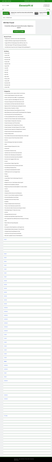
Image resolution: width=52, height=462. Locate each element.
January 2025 (7, 80)
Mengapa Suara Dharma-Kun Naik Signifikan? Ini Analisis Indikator (16, 186)
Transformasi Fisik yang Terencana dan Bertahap (13, 233)
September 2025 (7, 63)
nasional (6, 188)
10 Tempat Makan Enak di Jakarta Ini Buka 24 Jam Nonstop (15, 93)
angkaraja (6, 307)
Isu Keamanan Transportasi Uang (10, 150)
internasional (7, 148)
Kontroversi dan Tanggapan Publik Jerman (12, 159)
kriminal (6, 161)
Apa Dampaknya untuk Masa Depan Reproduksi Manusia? (14, 103)
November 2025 (7, 59)
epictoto (5, 280)
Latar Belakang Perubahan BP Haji (10, 167)
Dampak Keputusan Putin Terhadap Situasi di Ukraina (14, 125)
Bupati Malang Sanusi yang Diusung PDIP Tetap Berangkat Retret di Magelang (18, 112)
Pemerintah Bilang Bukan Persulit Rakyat (11, 197)
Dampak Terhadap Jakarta (9, 133)
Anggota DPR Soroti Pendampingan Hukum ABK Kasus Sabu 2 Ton (16, 42)
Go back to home (19, 31)
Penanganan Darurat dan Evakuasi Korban (12, 199)
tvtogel (5, 265)
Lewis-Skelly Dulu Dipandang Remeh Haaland (12, 169)
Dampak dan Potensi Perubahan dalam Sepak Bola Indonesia (15, 118)
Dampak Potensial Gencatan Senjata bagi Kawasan (13, 131)
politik (6, 220)
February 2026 (7, 53)
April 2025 (6, 74)
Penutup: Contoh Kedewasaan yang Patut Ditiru (13, 205)
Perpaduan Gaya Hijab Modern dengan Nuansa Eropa (14, 216)
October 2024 (7, 87)
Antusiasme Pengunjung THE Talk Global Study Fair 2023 (14, 101)
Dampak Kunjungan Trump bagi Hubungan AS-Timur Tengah (15, 127)
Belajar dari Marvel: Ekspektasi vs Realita (12, 108)
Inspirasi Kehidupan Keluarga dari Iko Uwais (12, 146)
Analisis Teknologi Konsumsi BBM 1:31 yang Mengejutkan (14, 97)
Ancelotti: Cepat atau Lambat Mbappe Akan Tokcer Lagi (14, 99)
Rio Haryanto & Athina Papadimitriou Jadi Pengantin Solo (14, 227)
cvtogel (5, 334)
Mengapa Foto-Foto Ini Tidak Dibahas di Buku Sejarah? (14, 182)
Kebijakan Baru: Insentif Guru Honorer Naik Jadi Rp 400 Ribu (34, 1)
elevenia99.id (26, 5)
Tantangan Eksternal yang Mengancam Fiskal (12, 231)
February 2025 (7, 78)
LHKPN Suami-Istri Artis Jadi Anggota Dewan (12, 171)
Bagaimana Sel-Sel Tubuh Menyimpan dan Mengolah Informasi (15, 106)
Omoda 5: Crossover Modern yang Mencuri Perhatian (14, 195)
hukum (6, 144)
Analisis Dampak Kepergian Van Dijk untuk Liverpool (13, 95)
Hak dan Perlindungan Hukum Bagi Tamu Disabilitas (13, 142)
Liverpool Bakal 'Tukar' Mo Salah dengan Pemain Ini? (13, 178)
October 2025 (7, 61)
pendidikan (6, 201)
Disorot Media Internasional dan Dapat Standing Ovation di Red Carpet (16, 135)
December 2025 (7, 57)
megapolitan (7, 180)
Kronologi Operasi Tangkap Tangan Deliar (12, 163)
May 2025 (6, 72)
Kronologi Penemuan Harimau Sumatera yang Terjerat (14, 165)
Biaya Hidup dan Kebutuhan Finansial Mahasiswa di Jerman (15, 110)
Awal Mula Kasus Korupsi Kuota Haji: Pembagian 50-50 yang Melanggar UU (17, 47)
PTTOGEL (6, 415)
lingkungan (6, 176)
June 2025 (6, 70)
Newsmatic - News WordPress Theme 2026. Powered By (24, 458)
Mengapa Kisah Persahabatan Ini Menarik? (12, 184)
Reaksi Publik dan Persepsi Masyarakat (11, 222)
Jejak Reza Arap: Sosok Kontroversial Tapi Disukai (13, 152)
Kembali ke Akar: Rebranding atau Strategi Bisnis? (13, 154)
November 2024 (7, 85)
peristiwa (6, 212)
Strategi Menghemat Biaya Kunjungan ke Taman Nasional (14, 229)
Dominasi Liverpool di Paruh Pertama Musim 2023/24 (14, 137)
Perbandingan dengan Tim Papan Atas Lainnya (12, 210)
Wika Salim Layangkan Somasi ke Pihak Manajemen (13, 235)
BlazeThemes (16, 460)
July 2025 (6, 68)
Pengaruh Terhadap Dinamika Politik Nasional (12, 203)
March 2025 (7, 76)
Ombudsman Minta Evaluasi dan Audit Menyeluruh (13, 193)
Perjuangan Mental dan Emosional (10, 214)
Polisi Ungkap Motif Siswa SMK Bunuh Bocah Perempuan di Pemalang (16, 218)
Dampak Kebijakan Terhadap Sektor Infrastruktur (13, 120)
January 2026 (7, 55)
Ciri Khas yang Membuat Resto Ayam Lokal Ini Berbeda (14, 116)
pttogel (5, 239)
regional (6, 224)
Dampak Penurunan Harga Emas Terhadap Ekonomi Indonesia (15, 129)
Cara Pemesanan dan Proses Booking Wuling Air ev (13, 114)
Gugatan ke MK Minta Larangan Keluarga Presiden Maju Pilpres (15, 40)
